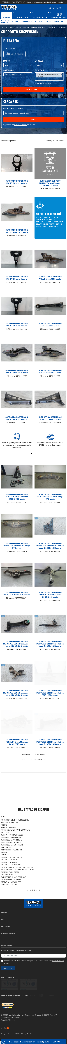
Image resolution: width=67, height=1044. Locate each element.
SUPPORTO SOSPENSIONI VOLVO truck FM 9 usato (16, 231)
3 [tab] (36, 453)
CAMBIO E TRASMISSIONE (11, 837)
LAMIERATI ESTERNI (9, 885)
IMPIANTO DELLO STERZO (11, 857)
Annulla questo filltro (44, 83)
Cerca (33, 119)
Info (33, 920)
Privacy (23, 1023)
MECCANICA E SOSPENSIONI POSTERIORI (17, 870)
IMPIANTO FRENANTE (9, 860)
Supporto (33, 927)
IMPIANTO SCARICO (9, 862)
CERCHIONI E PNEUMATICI (11, 850)
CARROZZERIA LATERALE (11, 842)
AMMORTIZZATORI (8, 827)
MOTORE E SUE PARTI (10, 872)
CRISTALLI (5, 852)
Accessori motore (54, 22)
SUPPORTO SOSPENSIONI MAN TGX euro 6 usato (16, 182)
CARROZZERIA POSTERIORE (12, 845)
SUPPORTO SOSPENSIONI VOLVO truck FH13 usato (16, 371)
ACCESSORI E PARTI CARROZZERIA (15, 820)
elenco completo (20, 125)
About (33, 913)
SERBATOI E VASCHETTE (11, 882)
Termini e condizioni (33, 1023)
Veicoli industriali (17, 54)
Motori (15, 22)
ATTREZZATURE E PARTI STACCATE (15, 830)
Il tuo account (33, 934)
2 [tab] (33, 453)
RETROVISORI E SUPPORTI (11, 880)
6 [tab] (39, 890)
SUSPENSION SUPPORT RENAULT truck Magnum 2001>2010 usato (50, 183)
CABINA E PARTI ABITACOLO (12, 835)
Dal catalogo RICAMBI (33, 809)
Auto (3, 817)
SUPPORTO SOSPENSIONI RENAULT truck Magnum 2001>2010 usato (16, 742)
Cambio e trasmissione (32, 22)
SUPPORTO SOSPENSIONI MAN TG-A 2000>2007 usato (16, 593)
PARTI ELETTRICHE (8, 875)
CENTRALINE (6, 847)
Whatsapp (30, 1039)
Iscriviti (8, 968)
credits (5, 1017)
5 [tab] (37, 890)
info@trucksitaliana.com (10, 1007)
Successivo (39, 759)
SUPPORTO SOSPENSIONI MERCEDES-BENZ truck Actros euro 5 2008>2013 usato (50, 545)
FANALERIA (5, 855)
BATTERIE (5, 832)
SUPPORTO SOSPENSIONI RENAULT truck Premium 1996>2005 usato (16, 496)
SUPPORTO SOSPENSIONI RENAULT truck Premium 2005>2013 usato (50, 594)
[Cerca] (33, 113)
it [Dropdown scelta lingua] (64, 8)
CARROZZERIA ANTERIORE (11, 840)
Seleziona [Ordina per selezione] (60, 141)
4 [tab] (35, 890)
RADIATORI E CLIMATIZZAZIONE (13, 877)
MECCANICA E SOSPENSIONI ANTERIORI (17, 867)
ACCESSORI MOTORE (9, 822)
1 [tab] (31, 453)
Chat (14, 1039)
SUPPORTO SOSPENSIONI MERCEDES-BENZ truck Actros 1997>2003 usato (50, 692)
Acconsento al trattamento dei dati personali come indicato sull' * (34, 962)
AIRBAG (4, 825)
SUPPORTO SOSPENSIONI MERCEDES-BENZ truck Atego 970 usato (50, 496)
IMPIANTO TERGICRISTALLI (11, 865)
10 (31, 759)
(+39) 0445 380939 (51, 1031)
